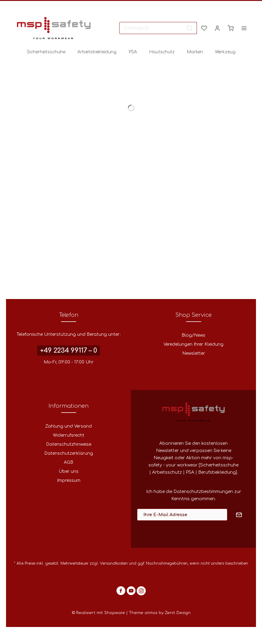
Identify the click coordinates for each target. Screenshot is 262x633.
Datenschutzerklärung (68, 453)
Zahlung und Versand (68, 426)
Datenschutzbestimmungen (203, 491)
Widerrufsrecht (68, 435)
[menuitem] (158, 28)
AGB (68, 462)
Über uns (69, 471)
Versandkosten (114, 563)
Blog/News (193, 335)
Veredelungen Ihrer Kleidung (193, 344)
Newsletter (193, 353)
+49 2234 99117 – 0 (68, 350)
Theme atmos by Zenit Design (160, 613)
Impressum (68, 480)
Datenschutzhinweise (68, 444)
